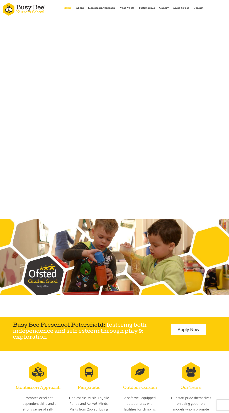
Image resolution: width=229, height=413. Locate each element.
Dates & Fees (181, 8)
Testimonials (147, 8)
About (80, 8)
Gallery (164, 8)
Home (67, 8)
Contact (198, 8)
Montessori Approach (101, 8)
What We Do (126, 8)
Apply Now (188, 329)
